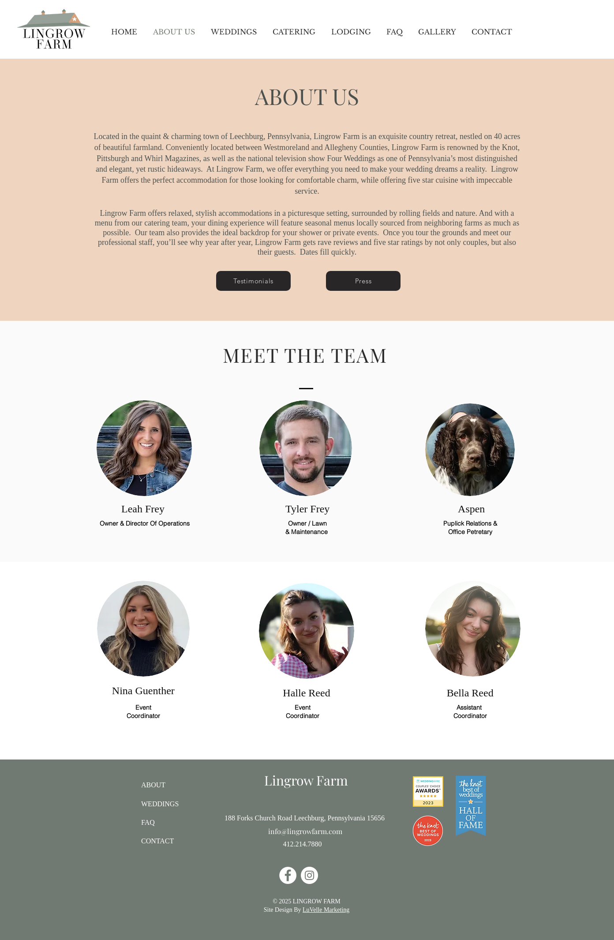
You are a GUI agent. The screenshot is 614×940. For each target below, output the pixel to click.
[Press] (363, 281)
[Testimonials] (253, 281)
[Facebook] (287, 875)
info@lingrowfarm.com (305, 831)
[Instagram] (309, 875)
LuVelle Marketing (326, 909)
